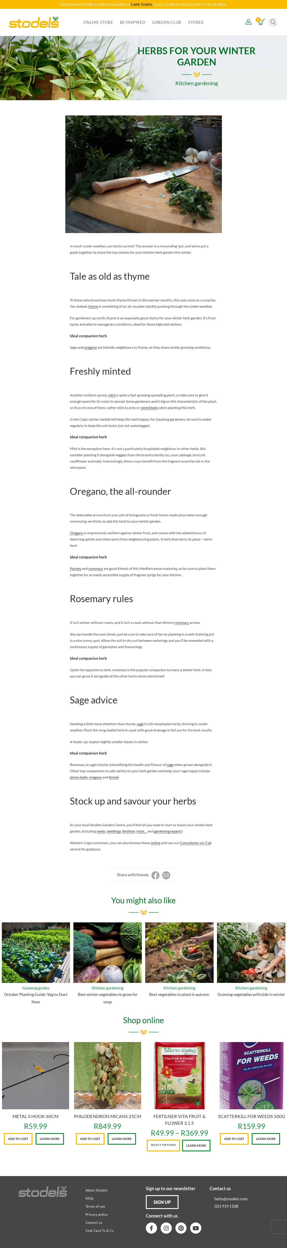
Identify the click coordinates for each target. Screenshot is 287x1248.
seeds (101, 831)
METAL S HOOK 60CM (35, 1116)
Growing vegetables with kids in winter (251, 994)
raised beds (149, 407)
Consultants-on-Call (195, 843)
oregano (90, 347)
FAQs (89, 1198)
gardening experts (168, 831)
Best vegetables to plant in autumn (179, 994)
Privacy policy (96, 1214)
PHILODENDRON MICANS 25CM (107, 1116)
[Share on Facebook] (155, 875)
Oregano (76, 533)
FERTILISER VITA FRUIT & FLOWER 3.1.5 (179, 1120)
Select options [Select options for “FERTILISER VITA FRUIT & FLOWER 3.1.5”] (163, 1144)
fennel (114, 777)
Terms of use (95, 1206)
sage (140, 724)
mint (112, 395)
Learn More (50, 1139)
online (155, 843)
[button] (162, 1202)
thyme (93, 306)
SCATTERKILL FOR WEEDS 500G (251, 1116)
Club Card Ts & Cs (99, 1231)
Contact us (94, 1222)
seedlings (114, 831)
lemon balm (79, 777)
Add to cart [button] (18, 1139)
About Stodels (96, 1190)
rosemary (95, 568)
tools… (141, 831)
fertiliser (128, 831)
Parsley (75, 568)
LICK (160, 4)
